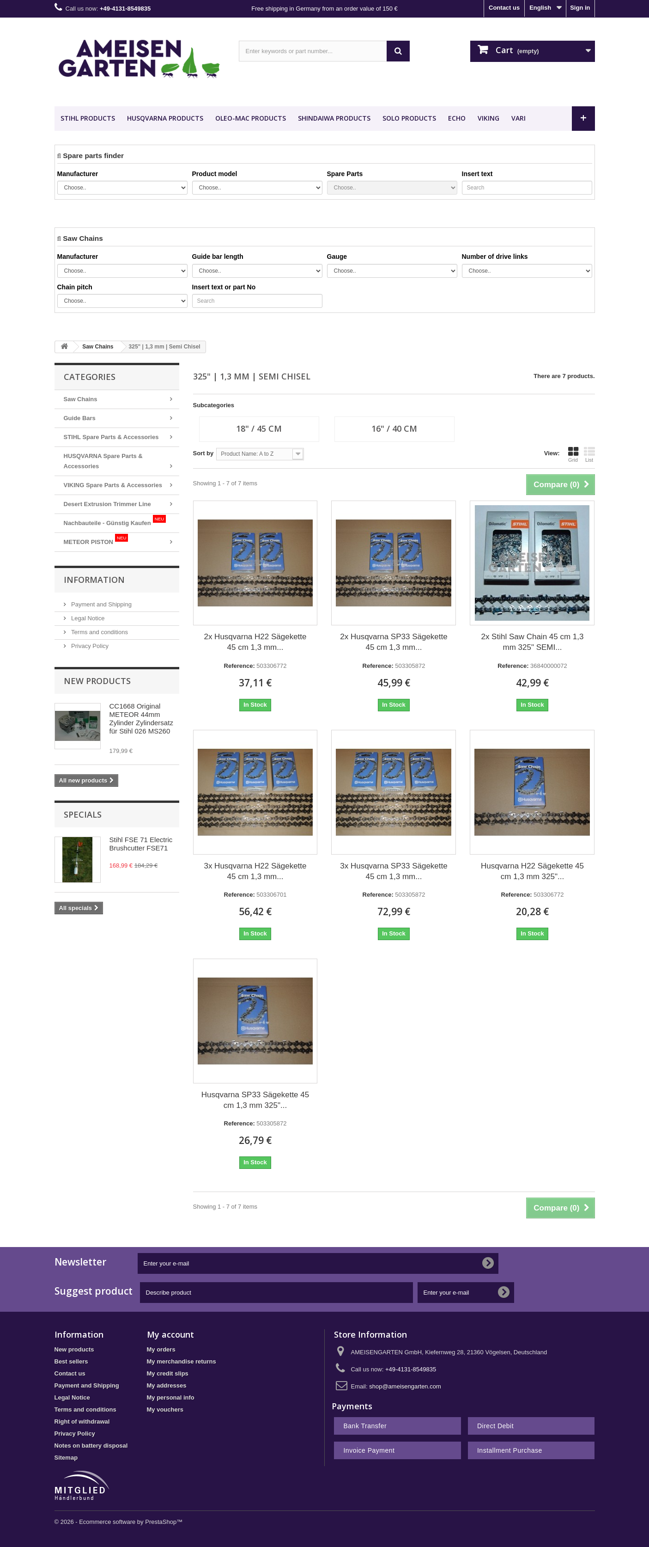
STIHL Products (88, 118)
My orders (161, 1349)
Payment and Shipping (101, 604)
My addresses (167, 1385)
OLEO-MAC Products (250, 118)
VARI (518, 118)
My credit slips (167, 1373)
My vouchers (165, 1409)
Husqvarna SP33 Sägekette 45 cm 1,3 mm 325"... (255, 1100)
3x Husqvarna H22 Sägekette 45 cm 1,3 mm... (255, 871)
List (589, 454)
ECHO (457, 118)
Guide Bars (80, 418)
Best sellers (71, 1361)
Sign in (580, 7)
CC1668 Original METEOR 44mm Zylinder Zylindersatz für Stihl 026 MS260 (141, 718)
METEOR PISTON (96, 539)
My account (170, 1334)
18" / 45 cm (259, 428)
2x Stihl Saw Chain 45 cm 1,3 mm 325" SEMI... (532, 642)
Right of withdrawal (82, 1421)
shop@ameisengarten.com (405, 1386)
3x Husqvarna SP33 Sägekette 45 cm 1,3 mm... (393, 871)
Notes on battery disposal (91, 1445)
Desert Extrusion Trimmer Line (107, 504)
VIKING (488, 118)
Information (94, 579)
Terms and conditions (99, 632)
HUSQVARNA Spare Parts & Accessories (103, 461)
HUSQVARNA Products (165, 118)
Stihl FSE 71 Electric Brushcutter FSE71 (141, 844)
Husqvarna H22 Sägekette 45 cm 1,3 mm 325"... (532, 871)
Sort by (203, 453)
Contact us (504, 7)
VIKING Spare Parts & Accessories (113, 485)
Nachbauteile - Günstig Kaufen (115, 520)
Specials (83, 814)
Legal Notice (87, 618)
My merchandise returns (181, 1361)
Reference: (239, 665)
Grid (573, 454)
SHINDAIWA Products (334, 118)
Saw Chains (80, 399)
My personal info (170, 1397)
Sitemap (66, 1457)
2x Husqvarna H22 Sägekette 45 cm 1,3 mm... (255, 642)
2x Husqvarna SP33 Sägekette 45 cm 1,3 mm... (393, 642)
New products (97, 680)
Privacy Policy (89, 645)
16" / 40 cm (394, 428)
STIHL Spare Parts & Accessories (111, 437)
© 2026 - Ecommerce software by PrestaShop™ (119, 1521)
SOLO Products (409, 118)
